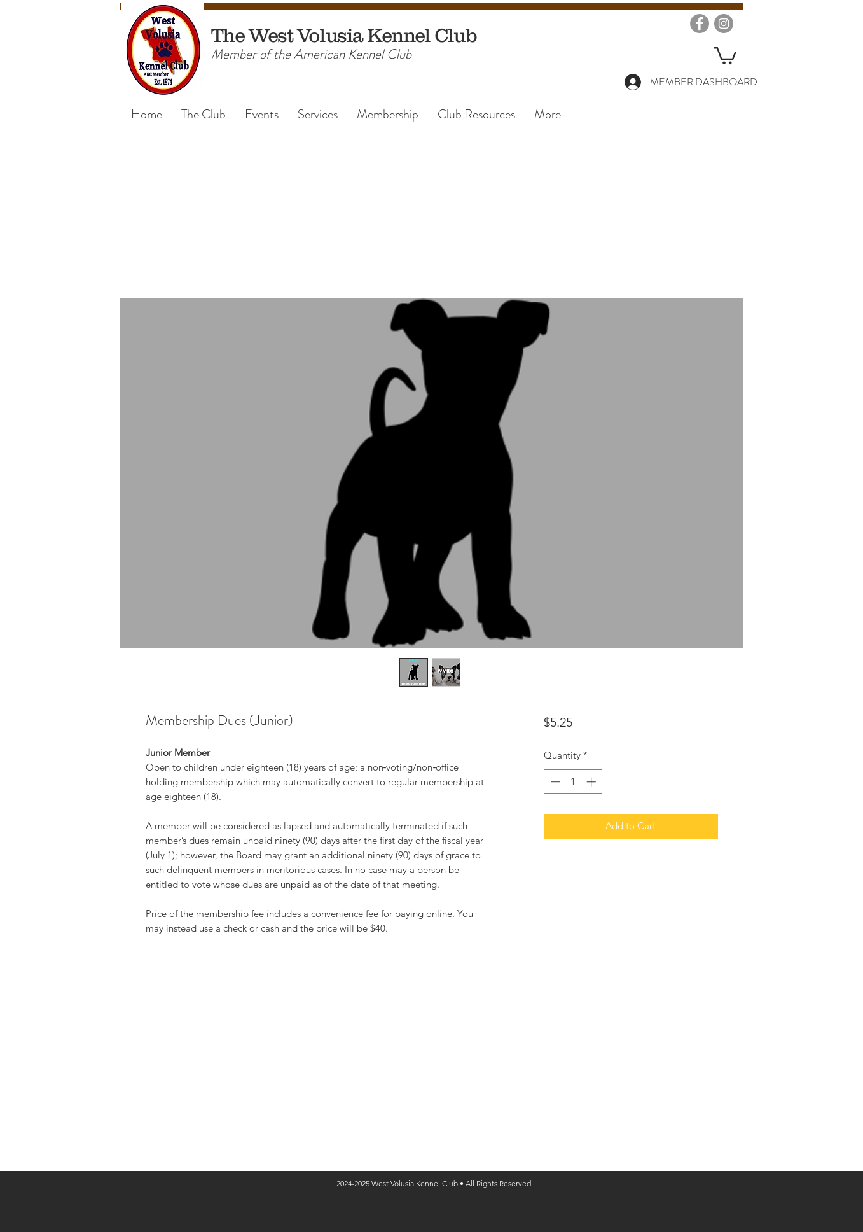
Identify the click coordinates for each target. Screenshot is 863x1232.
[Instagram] (723, 23)
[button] (725, 54)
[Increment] (592, 782)
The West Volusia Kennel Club (344, 35)
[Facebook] (699, 23)
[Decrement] (554, 782)
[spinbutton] (573, 782)
